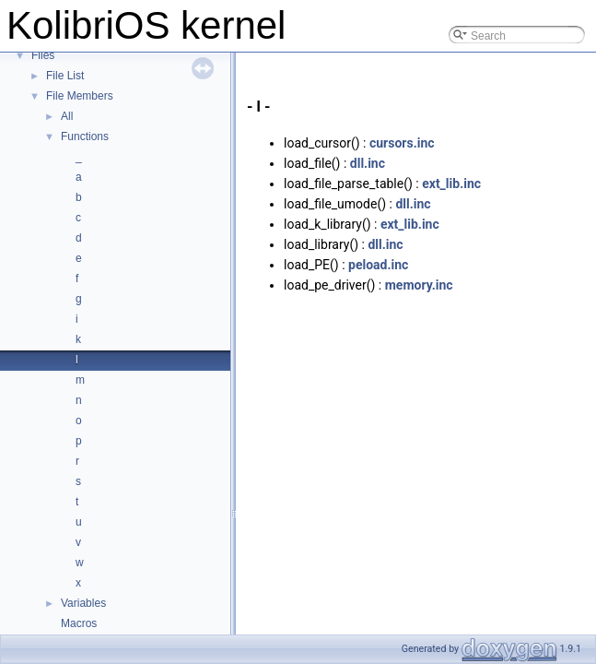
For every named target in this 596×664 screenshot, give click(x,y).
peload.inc (378, 264)
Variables (83, 603)
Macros (79, 623)
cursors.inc (402, 143)
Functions (85, 136)
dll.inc (367, 163)
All (67, 116)
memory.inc (419, 285)
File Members (79, 95)
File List (65, 75)
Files (42, 55)
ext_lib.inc (451, 183)
